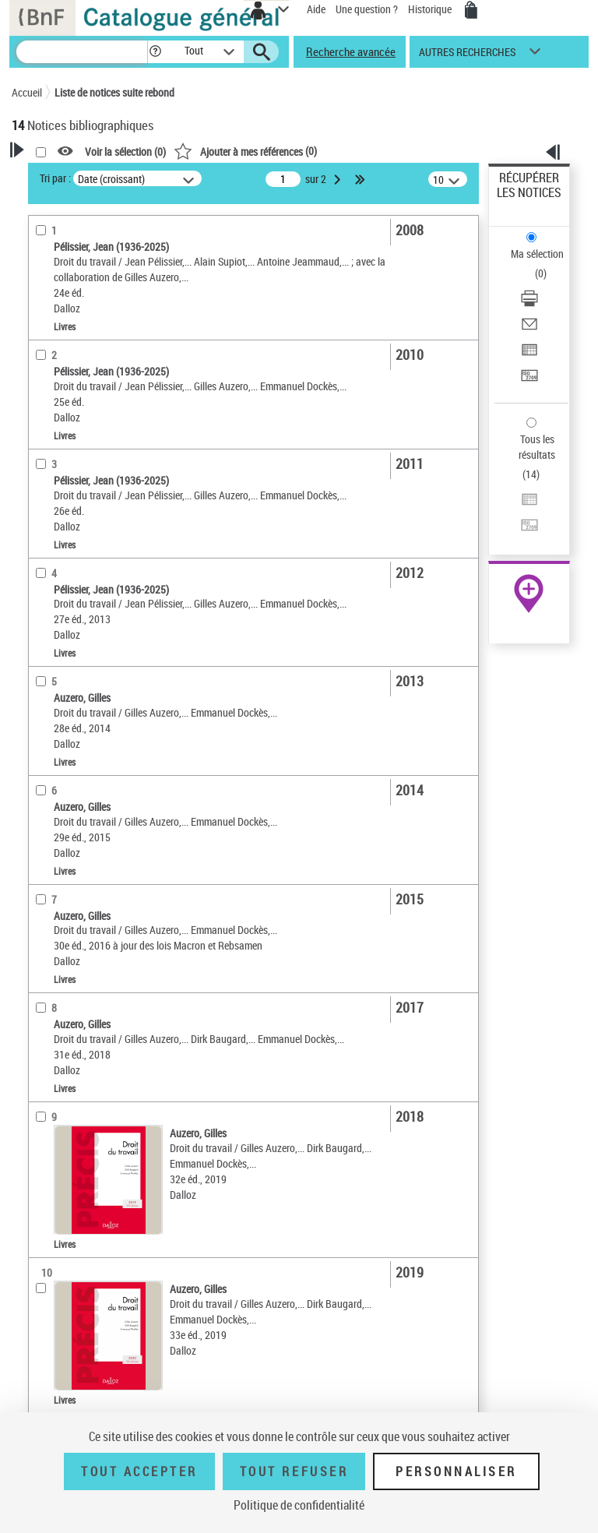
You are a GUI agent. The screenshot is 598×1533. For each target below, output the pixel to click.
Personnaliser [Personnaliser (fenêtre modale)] (456, 1471)
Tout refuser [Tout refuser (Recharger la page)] (294, 1471)
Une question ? (367, 9)
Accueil (27, 92)
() (245, 150)
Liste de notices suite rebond (114, 92)
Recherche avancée (351, 51)
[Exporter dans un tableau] (529, 354)
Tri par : (55, 178)
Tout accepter (139, 1471)
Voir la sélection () (125, 151)
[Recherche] (81, 52)
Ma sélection (537, 253)
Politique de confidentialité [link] (299, 1505)
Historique (431, 9)
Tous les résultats (537, 447)
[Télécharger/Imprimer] (529, 303)
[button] (155, 52)
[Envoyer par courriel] (529, 329)
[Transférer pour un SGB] (529, 380)
